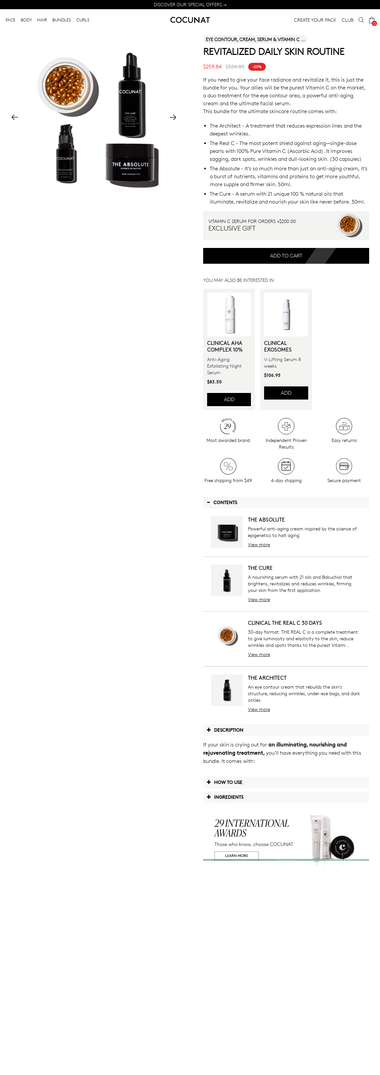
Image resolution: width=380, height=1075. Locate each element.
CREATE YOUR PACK (315, 20)
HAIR (42, 19)
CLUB (347, 20)
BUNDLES (61, 19)
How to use (224, 782)
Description (224, 729)
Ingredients (224, 796)
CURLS (83, 19)
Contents (221, 502)
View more (259, 544)
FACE (10, 19)
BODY (26, 19)
